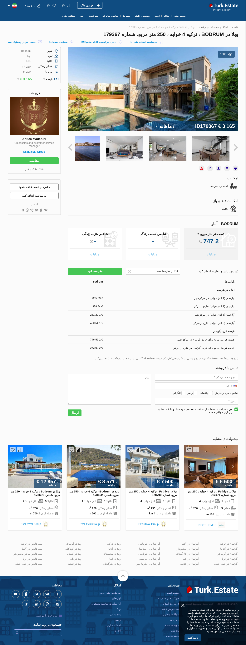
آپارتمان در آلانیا (190, 540)
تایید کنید (192, 637)
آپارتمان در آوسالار (228, 550)
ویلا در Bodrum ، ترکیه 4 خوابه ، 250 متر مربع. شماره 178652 (94, 490)
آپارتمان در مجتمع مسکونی (106, 600)
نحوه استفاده (172, 622)
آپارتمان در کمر (190, 555)
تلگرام (177, 390)
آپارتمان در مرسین (149, 555)
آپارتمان (116, 595)
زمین (118, 616)
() (64, 5)
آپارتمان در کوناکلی (149, 550)
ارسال (75, 410)
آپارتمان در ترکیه (229, 540)
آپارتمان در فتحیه (189, 560)
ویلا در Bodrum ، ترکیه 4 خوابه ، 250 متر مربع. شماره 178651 (35, 490)
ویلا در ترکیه (114, 540)
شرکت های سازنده (169, 595)
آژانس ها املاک (171, 600)
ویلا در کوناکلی (73, 545)
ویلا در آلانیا (114, 545)
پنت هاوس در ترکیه (31, 540)
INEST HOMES (207, 522)
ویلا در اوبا (115, 555)
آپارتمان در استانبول (149, 545)
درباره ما (175, 616)
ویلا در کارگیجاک (111, 560)
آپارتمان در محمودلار (187, 545)
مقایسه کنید (94, 268)
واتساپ (204, 390)
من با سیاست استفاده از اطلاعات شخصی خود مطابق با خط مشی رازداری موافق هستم (195, 408)
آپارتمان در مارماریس (148, 560)
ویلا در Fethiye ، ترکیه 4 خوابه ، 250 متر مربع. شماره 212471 (212, 490)
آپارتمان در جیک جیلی (226, 560)
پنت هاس (115, 611)
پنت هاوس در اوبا (32, 555)
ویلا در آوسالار (73, 540)
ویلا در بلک (75, 555)
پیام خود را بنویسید (46, 612)
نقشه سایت (173, 633)
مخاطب (34, 160)
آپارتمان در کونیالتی (149, 540)
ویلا (119, 606)
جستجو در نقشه (171, 606)
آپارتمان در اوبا (230, 555)
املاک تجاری (114, 622)
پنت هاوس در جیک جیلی (28, 560)
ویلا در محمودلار (112, 550)
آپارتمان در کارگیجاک (187, 550)
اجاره (118, 627)
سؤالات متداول (171, 611)
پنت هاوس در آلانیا (32, 545)
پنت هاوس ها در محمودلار (27, 550)
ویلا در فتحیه (74, 560)
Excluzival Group (34, 151)
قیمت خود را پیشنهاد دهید (22, 41)
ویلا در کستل (74, 550)
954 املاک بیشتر (34, 169)
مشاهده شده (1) (58, 41)
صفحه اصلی (172, 589)
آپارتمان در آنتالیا (229, 545)
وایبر (190, 390)
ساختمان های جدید (110, 589)
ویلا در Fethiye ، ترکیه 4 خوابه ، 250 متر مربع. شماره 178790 (153, 490)
